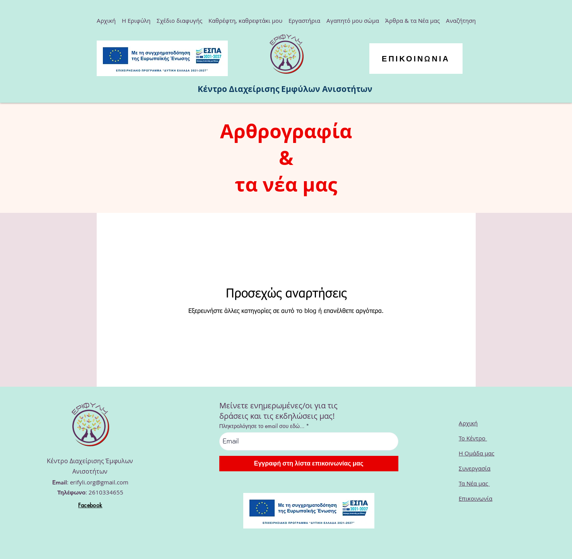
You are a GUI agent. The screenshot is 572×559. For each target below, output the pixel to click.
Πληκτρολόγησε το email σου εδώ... (261, 426)
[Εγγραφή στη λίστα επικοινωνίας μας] (308, 463)
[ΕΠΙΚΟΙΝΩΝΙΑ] (416, 58)
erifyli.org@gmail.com (99, 482)
